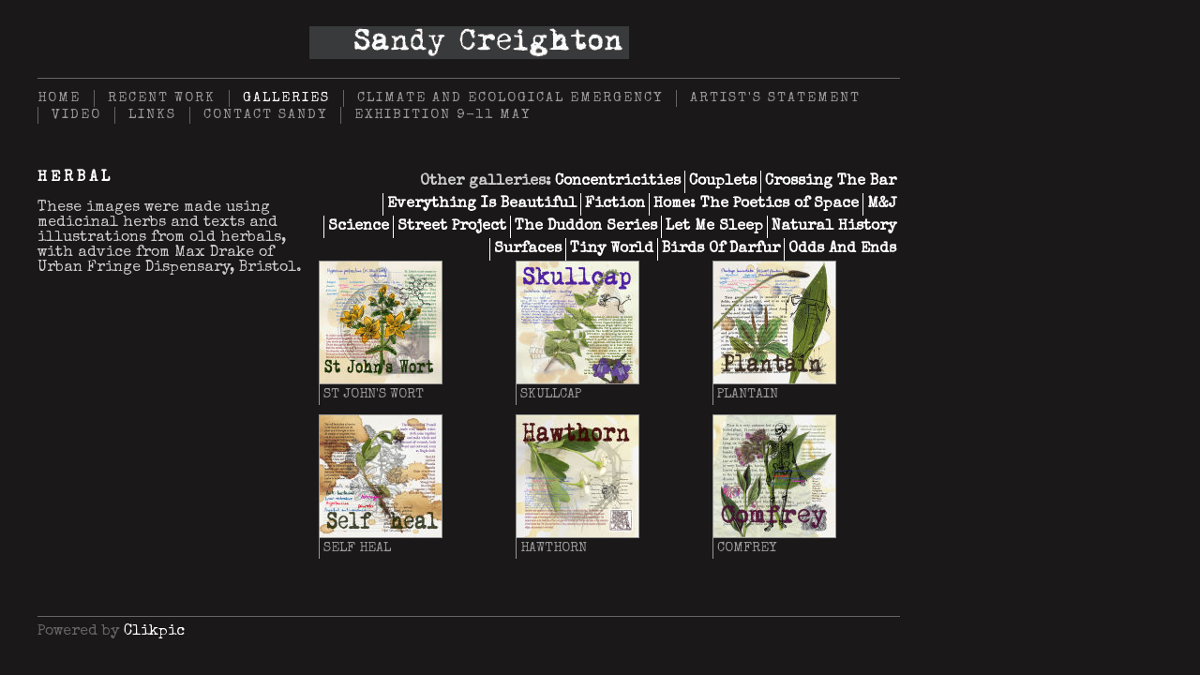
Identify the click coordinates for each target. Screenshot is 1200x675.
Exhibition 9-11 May (442, 115)
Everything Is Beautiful (482, 204)
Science (358, 226)
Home (59, 98)
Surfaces (528, 249)
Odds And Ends (842, 249)
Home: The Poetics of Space (756, 204)
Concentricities (618, 181)
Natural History (834, 226)
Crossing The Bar (830, 181)
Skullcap (550, 394)
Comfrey (746, 548)
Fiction (615, 204)
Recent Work (162, 98)
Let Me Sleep (714, 226)
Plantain (747, 394)
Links (152, 115)
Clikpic (154, 631)
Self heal (357, 548)
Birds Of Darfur (721, 249)
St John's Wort (373, 394)
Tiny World (611, 249)
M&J (881, 204)
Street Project (452, 226)
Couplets (723, 181)
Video (76, 115)
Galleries (286, 98)
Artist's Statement (775, 98)
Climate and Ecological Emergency (510, 98)
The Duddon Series (586, 226)
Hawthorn (553, 548)
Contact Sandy (265, 115)
